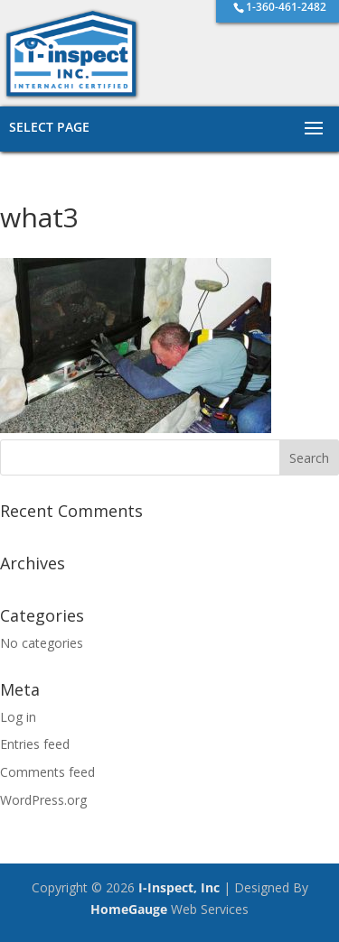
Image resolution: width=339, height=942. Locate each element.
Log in (18, 716)
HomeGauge (128, 909)
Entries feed (35, 744)
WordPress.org (43, 799)
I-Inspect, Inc (179, 887)
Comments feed (47, 771)
